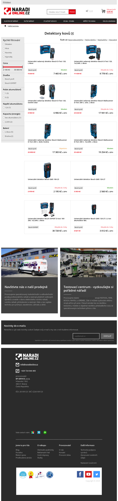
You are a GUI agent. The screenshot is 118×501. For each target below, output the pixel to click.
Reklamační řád (43, 452)
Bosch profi (32, 70)
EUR (91, 11)
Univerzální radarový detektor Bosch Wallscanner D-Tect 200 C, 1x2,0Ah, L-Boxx (93, 141)
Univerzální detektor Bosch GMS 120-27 (89, 179)
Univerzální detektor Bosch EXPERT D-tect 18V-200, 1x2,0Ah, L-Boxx (46, 219)
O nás (61, 450)
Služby (40, 458)
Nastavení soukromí (89, 463)
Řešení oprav (21, 455)
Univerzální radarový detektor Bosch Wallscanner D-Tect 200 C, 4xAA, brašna (47, 141)
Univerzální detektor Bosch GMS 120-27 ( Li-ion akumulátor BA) (92, 219)
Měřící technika (13, 26)
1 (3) (7, 93)
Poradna (19, 452)
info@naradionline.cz (29, 364)
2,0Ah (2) (8, 122)
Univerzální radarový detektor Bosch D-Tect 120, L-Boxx (47, 62)
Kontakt (62, 452)
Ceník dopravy (43, 455)
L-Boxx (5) (9, 132)
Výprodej (8, 57)
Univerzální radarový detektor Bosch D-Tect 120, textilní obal (47, 102)
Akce (7, 48)
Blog (17, 450)
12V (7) (8, 107)
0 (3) (7, 97)
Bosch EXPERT (33, 227)
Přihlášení (7, 2)
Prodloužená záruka (24, 458)
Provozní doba (65, 455)
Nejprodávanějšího (75, 40)
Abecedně (113, 40)
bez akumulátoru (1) (13, 117)
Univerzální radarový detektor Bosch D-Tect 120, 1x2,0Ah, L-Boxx (93, 62)
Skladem (8, 44)
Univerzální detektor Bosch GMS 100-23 (43, 179)
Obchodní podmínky (45, 450)
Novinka (8, 52)
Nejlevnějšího (90, 40)
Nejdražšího (102, 40)
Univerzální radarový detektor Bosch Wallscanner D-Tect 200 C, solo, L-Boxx (93, 102)
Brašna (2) (9, 136)
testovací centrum (87, 298)
